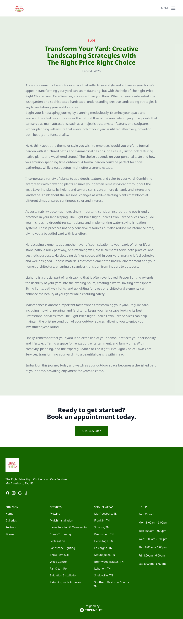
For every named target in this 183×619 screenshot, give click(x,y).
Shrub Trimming (60, 534)
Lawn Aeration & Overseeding (69, 527)
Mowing (55, 513)
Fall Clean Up (58, 568)
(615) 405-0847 (91, 431)
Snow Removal (59, 555)
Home (9, 513)
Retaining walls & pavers (66, 582)
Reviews (11, 527)
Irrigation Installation (63, 575)
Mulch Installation (61, 520)
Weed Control (58, 562)
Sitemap (11, 534)
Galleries (11, 520)
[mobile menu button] (173, 8)
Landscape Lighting (62, 548)
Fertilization (57, 541)
